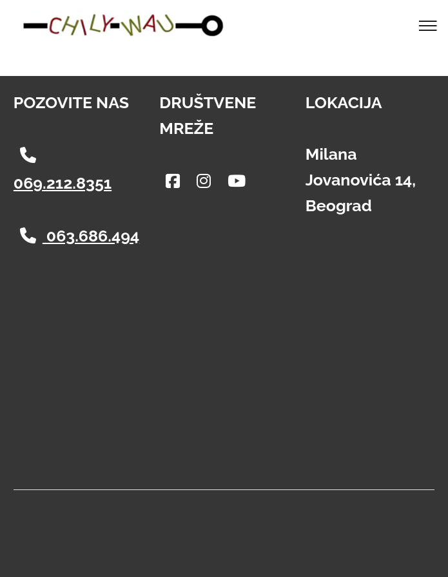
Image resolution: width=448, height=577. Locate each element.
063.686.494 (79, 235)
